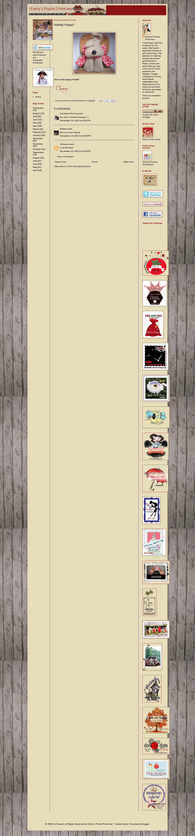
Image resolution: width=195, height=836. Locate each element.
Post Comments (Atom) (79, 166)
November (38, 144)
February (37, 132)
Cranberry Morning (69, 113)
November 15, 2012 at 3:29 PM (75, 151)
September (38, 108)
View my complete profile (151, 96)
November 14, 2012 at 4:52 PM (75, 120)
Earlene (63, 129)
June (35, 119)
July (35, 116)
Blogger (145, 824)
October (37, 149)
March (36, 129)
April (35, 126)
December (38, 138)
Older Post (128, 162)
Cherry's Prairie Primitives (75, 100)
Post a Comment (65, 156)
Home (95, 162)
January (36, 135)
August (36, 113)
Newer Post (60, 162)
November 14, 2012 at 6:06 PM (75, 136)
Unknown (64, 144)
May (35, 122)
